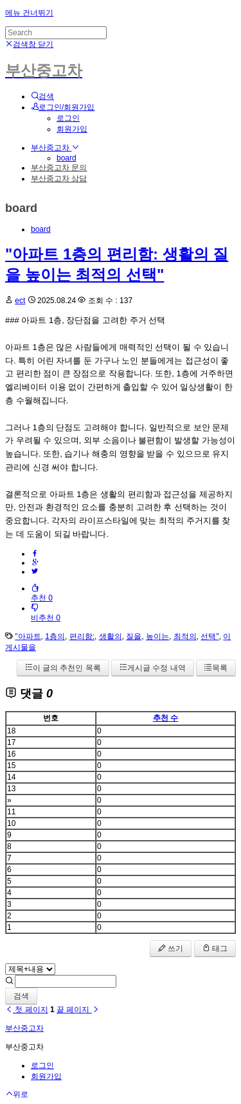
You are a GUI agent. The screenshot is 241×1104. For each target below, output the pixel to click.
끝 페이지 (78, 1009)
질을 (133, 636)
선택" (210, 636)
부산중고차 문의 (59, 167)
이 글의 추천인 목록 (63, 667)
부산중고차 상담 (59, 178)
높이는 (157, 636)
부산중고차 (55, 147)
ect (20, 300)
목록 (216, 667)
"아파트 (27, 636)
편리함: (81, 636)
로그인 (68, 118)
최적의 (185, 636)
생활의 (110, 636)
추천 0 (42, 593)
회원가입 (72, 129)
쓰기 (170, 948)
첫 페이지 (26, 1009)
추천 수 (165, 718)
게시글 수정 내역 (153, 667)
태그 (215, 948)
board (66, 157)
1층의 (55, 636)
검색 (21, 996)
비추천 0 (45, 613)
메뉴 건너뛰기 (29, 12)
